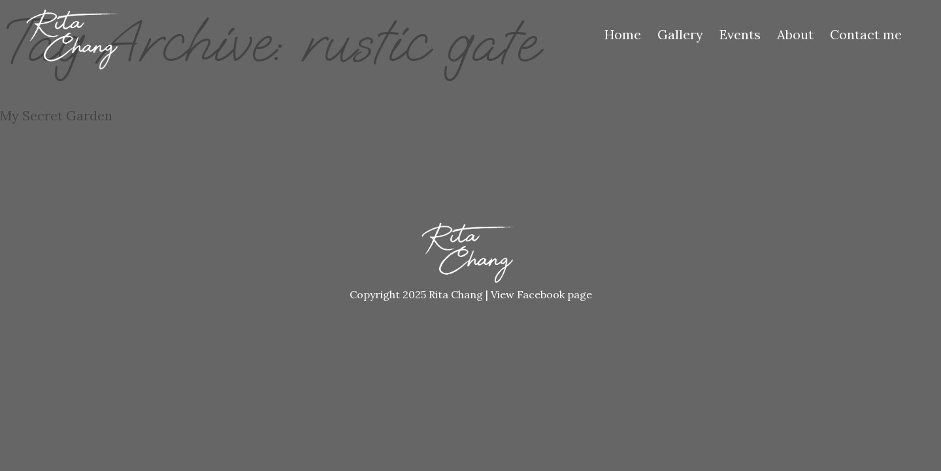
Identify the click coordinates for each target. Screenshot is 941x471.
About (795, 34)
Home (622, 34)
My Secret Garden (56, 115)
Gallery (680, 34)
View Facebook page (541, 294)
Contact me (866, 34)
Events (740, 34)
